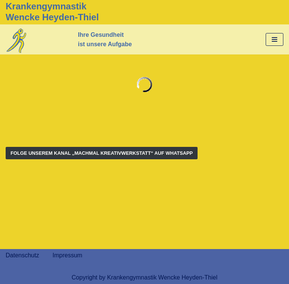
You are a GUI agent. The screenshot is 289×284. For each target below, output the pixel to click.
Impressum (67, 255)
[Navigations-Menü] (274, 39)
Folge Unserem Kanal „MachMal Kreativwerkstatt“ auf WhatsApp (102, 153)
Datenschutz (22, 255)
